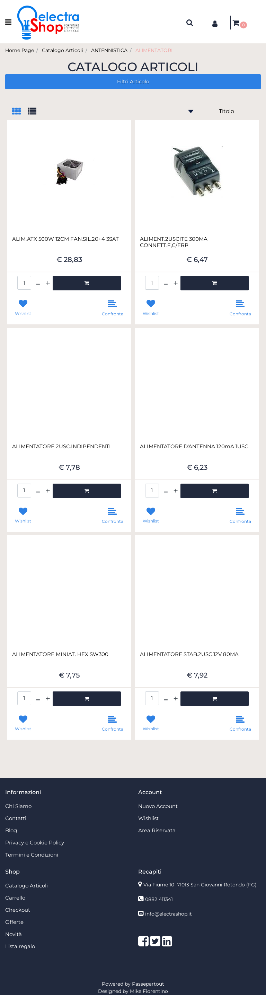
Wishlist (148, 818)
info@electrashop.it (168, 914)
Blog (11, 830)
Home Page (19, 50)
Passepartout (148, 984)
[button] (190, 22)
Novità (13, 934)
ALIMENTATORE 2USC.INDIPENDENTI (61, 446)
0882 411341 (159, 899)
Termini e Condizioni (31, 854)
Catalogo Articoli (62, 50)
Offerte (14, 922)
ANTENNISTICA (109, 50)
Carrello (15, 897)
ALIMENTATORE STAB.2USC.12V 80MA (189, 654)
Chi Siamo (18, 806)
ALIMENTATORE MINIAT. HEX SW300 (60, 654)
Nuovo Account (158, 806)
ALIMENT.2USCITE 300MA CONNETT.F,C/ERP (173, 242)
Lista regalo (20, 946)
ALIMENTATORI (153, 50)
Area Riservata (157, 830)
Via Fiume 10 (200, 885)
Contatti (15, 818)
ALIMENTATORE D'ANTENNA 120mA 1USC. (194, 446)
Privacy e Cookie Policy (34, 842)
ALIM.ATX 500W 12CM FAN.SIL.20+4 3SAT (65, 239)
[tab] (20, 112)
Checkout (17, 910)
